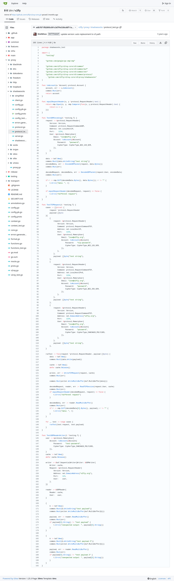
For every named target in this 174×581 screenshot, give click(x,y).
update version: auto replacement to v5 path (81, 34)
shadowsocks (96, 27)
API (169, 578)
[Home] (5, 3)
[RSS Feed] (123, 10)
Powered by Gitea (10, 578)
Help (24, 3)
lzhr (11, 10)
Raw (134, 43)
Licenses (162, 578)
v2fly (18, 10)
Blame (143, 43)
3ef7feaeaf (54, 34)
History (152, 43)
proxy (86, 27)
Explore (14, 3)
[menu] (151, 578)
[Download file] (160, 43)
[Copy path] (120, 27)
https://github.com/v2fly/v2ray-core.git (26, 15)
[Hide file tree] (6, 27)
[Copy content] (166, 43)
